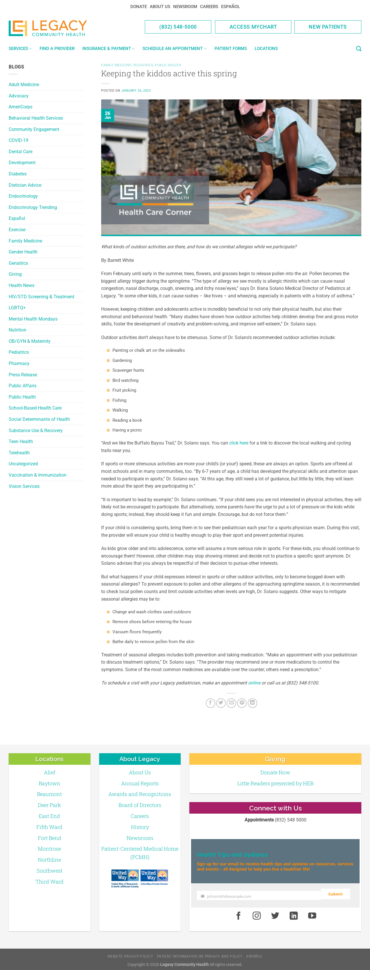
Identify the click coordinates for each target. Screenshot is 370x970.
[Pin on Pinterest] (242, 703)
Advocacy (19, 96)
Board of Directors (140, 804)
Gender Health (23, 252)
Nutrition (17, 330)
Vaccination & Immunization (37, 475)
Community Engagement (34, 129)
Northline (49, 859)
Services (20, 48)
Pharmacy (19, 363)
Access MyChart (253, 27)
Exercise (17, 229)
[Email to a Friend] (231, 703)
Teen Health (21, 441)
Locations (266, 48)
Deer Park (49, 804)
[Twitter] (221, 703)
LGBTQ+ (17, 307)
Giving (15, 274)
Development (22, 162)
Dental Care (20, 151)
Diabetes (18, 174)
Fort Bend (49, 837)
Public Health (22, 397)
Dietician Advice (25, 185)
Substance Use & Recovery (36, 430)
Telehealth (19, 453)
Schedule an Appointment (174, 48)
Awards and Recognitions (139, 794)
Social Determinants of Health (39, 419)
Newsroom (185, 6)
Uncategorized (23, 464)
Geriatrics (18, 263)
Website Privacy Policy (130, 954)
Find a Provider (57, 48)
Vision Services (24, 486)
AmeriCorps (20, 107)
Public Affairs (22, 385)
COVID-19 (18, 140)
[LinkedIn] (252, 703)
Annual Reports (140, 783)
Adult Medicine (24, 84)
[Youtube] (312, 913)
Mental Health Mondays (33, 319)
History (140, 826)
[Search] (358, 49)
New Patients (328, 27)
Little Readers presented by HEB (275, 783)
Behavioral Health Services (36, 118)
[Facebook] (210, 703)
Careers (209, 6)
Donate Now (275, 772)
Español (230, 6)
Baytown (49, 783)
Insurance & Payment (108, 48)
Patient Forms (230, 48)
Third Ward (50, 881)
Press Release (23, 374)
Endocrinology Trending (33, 207)
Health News (21, 285)
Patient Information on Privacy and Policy (200, 954)
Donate (138, 6)
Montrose (49, 848)
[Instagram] (257, 913)
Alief (49, 772)
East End (49, 815)
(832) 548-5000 (178, 27)
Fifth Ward (49, 826)
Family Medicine (25, 241)
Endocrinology (23, 196)
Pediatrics (19, 352)
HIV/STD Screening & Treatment (41, 296)
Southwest (49, 870)
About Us (160, 6)
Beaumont (49, 794)
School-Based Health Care (35, 408)
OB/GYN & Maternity (30, 341)
